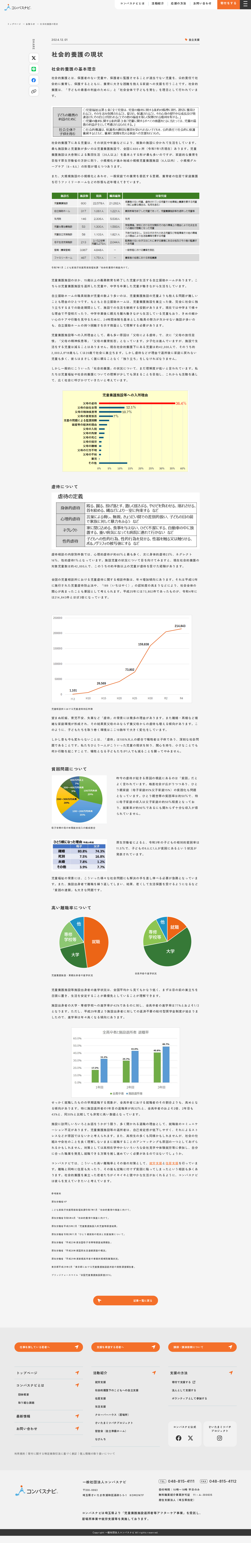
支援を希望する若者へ (113, 1349)
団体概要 (24, 1405)
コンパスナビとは (127, 5)
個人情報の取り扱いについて (97, 1460)
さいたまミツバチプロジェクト (117, 1430)
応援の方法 (173, 5)
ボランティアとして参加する (192, 1405)
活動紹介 (153, 5)
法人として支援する (186, 1397)
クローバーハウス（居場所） (115, 1421)
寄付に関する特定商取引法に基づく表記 (52, 1460)
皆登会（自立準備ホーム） (113, 1438)
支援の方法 (181, 1378)
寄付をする (226, 5)
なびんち (101, 1446)
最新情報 (26, 1429)
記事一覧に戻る (142, 1301)
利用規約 (19, 1460)
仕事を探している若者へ (38, 1349)
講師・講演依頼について (191, 1349)
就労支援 (155, 1163)
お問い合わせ (197, 5)
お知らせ (30, 23)
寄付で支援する (183, 1389)
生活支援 (101, 1413)
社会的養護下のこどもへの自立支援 (120, 1397)
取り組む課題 (27, 1413)
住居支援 (172, 1163)
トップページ (14, 23)
